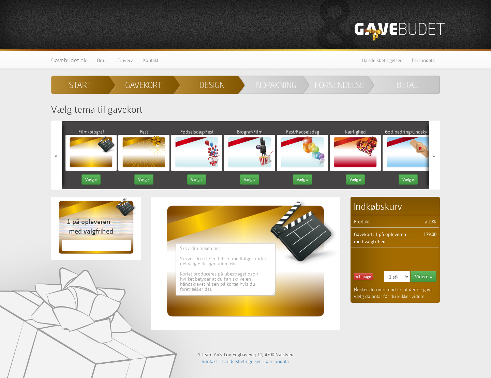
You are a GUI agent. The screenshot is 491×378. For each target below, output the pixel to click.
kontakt (209, 361)
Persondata (423, 60)
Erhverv (125, 60)
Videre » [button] (423, 276)
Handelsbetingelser (382, 60)
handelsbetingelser (241, 361)
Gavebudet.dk (69, 60)
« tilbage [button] (363, 276)
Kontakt (150, 60)
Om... (102, 60)
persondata (277, 361)
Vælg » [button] (91, 179)
